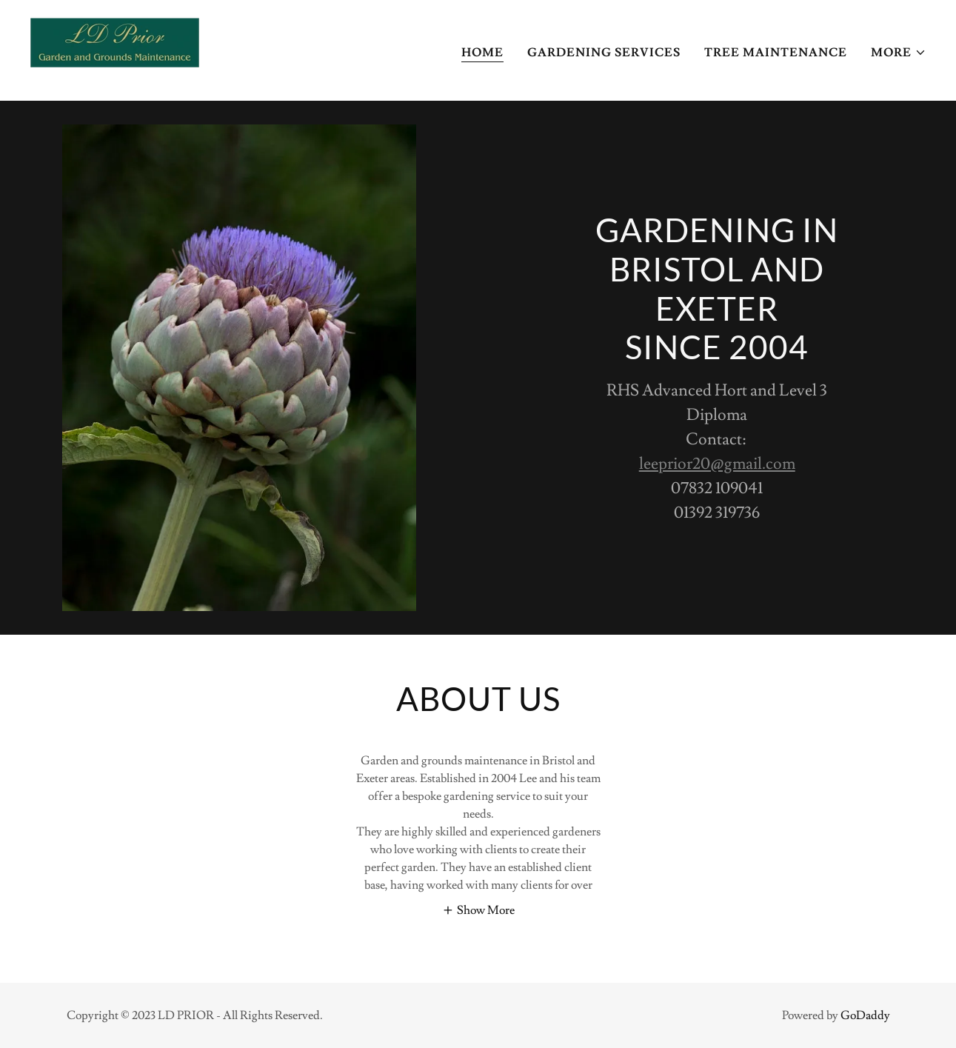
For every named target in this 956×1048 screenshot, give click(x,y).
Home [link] (482, 52)
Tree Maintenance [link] (775, 52)
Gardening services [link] (604, 52)
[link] (115, 47)
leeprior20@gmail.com (717, 464)
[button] (898, 52)
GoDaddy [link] (865, 1015)
